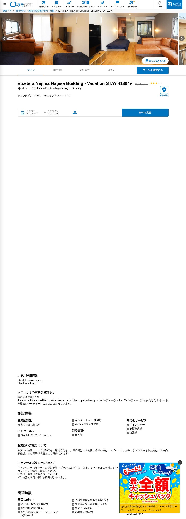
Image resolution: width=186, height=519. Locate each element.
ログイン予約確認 (177, 4)
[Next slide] (181, 39)
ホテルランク (141, 83)
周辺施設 (85, 70)
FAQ (160, 6)
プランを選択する (153, 70)
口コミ (111, 70)
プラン (31, 70)
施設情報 (58, 70)
